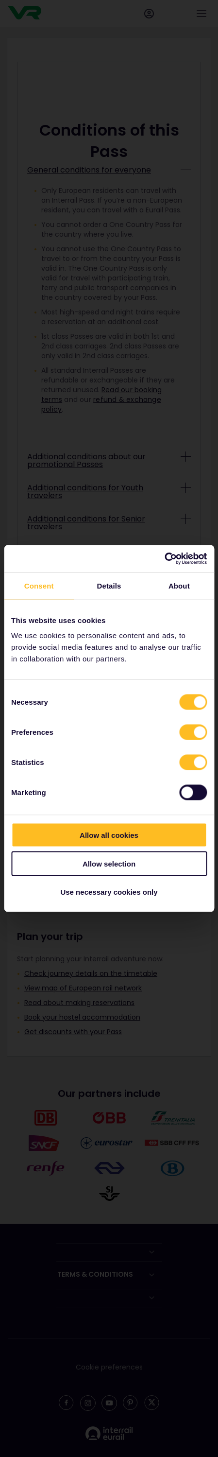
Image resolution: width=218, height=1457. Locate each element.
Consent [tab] (39, 585)
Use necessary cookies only (108, 892)
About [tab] (179, 585)
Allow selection (109, 863)
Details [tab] (109, 585)
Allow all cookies (109, 835)
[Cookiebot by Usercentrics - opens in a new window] (164, 559)
